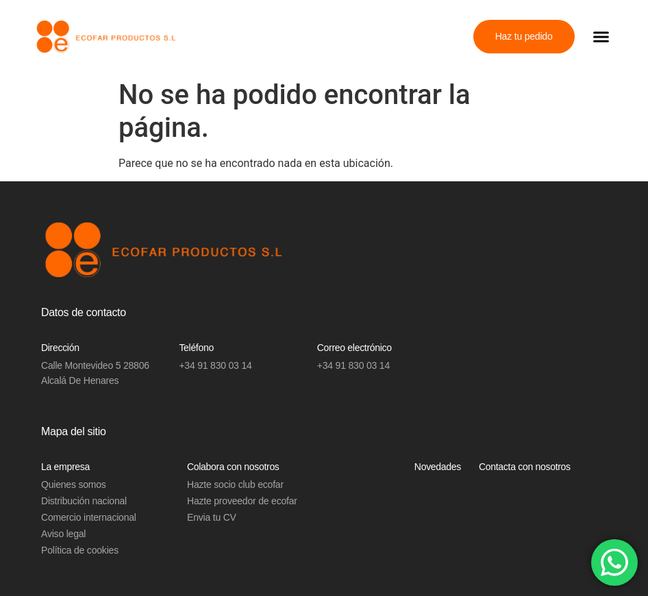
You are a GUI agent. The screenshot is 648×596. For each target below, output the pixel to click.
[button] (601, 37)
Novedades (437, 466)
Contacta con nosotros (525, 466)
